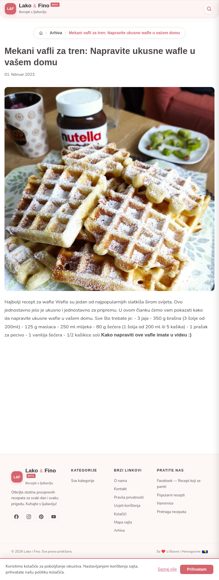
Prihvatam (197, 569)
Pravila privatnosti (129, 497)
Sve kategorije (82, 480)
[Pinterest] (41, 517)
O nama (120, 480)
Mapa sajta (123, 522)
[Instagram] (29, 517)
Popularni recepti (171, 495)
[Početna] (41, 33)
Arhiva (56, 33)
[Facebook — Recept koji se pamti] (16, 517)
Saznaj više (167, 569)
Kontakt (120, 489)
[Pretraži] (208, 8)
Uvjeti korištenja (127, 505)
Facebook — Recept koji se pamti (179, 483)
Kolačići (120, 514)
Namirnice (165, 503)
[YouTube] (54, 517)
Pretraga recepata (171, 511)
